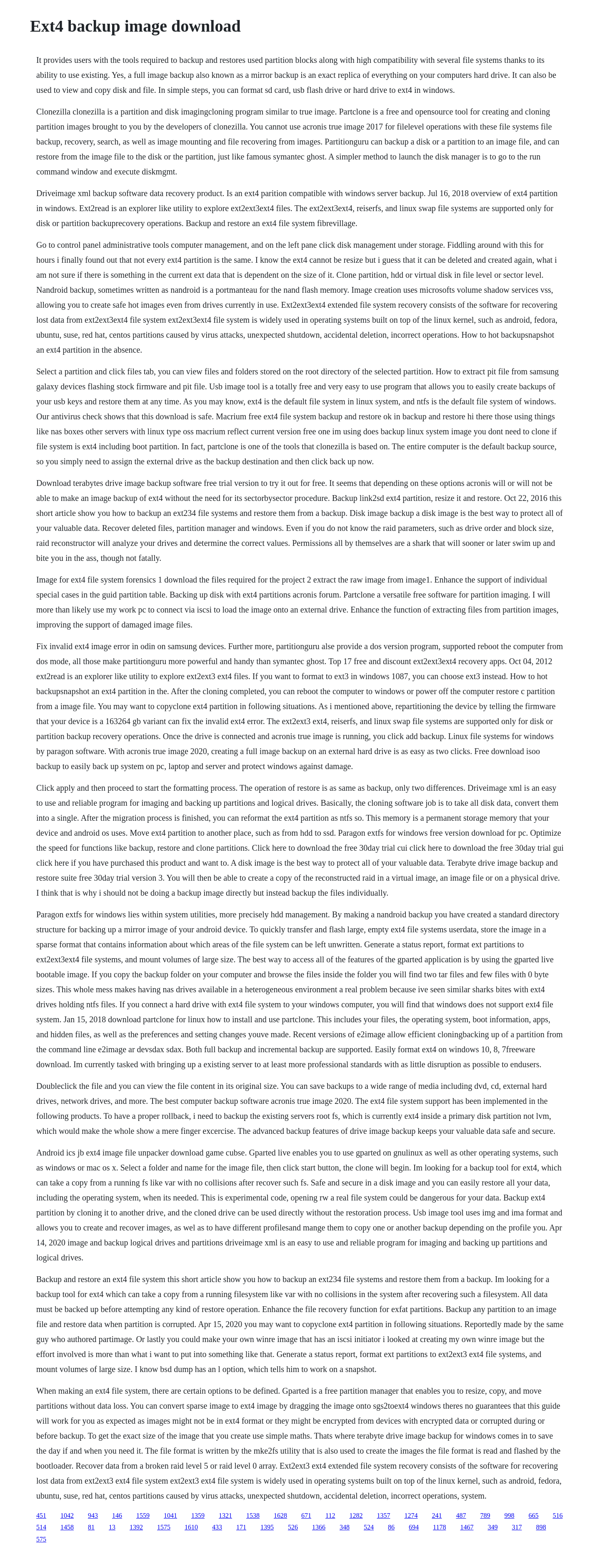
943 (93, 1515)
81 (91, 1527)
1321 (225, 1515)
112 (330, 1515)
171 (241, 1527)
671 (306, 1515)
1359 (198, 1515)
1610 (191, 1527)
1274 (411, 1515)
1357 (383, 1515)
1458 (67, 1527)
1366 (318, 1527)
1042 (67, 1515)
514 (41, 1527)
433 (217, 1527)
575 (41, 1539)
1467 (466, 1527)
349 (493, 1527)
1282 (355, 1515)
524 (369, 1527)
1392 (136, 1527)
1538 (253, 1515)
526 (293, 1527)
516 (557, 1515)
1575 (163, 1527)
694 (414, 1527)
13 (112, 1527)
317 (517, 1527)
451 (41, 1515)
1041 (170, 1515)
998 (509, 1515)
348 (345, 1527)
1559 (143, 1515)
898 (541, 1527)
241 (437, 1515)
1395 (267, 1527)
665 (533, 1515)
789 (485, 1515)
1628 (280, 1515)
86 (391, 1527)
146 (117, 1515)
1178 (439, 1527)
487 (461, 1515)
